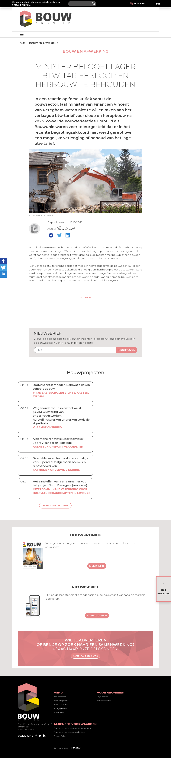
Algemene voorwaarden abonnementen (72, 728)
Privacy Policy (60, 736)
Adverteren (59, 712)
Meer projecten (55, 505)
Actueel (85, 297)
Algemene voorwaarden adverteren (70, 732)
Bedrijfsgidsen (60, 708)
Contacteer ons (85, 655)
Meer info (96, 565)
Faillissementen (104, 701)
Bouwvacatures (61, 704)
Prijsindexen (102, 697)
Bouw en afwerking (44, 43)
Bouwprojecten (61, 701)
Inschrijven (126, 349)
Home (21, 43)
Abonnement (60, 697)
